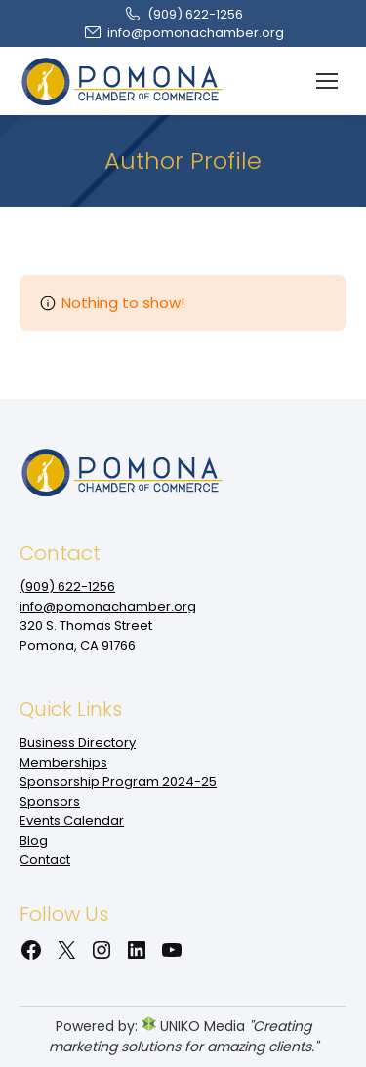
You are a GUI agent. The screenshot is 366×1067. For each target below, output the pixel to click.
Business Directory (78, 742)
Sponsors (50, 801)
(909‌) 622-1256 (183, 14)
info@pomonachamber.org (183, 32)
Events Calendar (72, 820)
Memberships (63, 762)
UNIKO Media (193, 1026)
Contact (45, 859)
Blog (34, 840)
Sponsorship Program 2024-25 (118, 781)
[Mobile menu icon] (326, 80)
